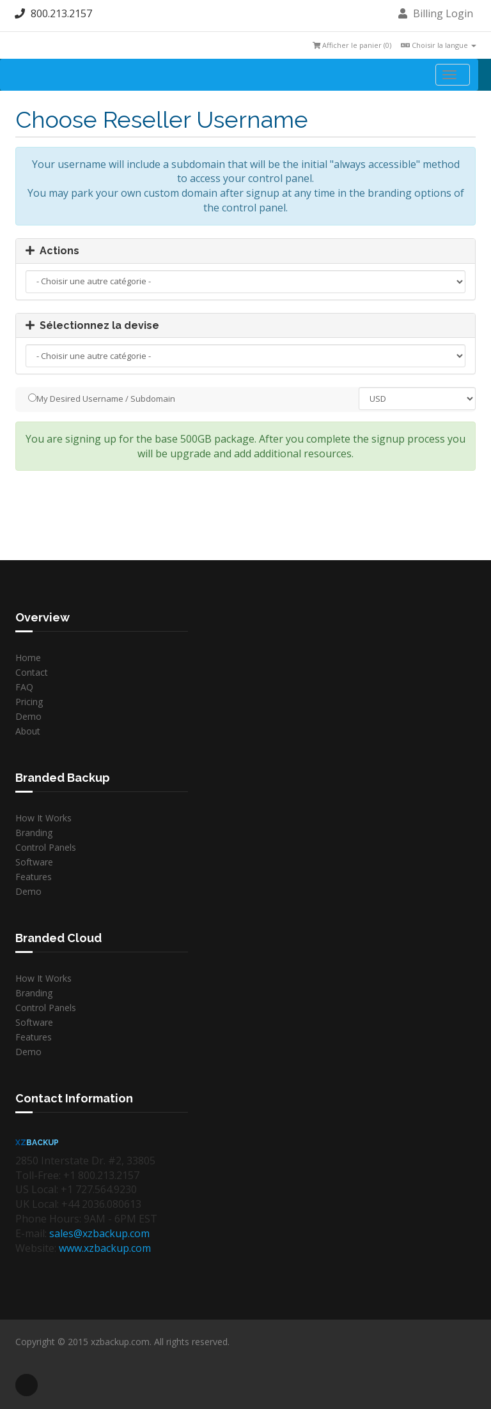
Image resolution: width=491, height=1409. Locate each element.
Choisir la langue (438, 45)
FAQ (24, 687)
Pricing (29, 702)
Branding (33, 832)
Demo (28, 716)
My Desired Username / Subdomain (101, 398)
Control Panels (45, 847)
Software (34, 862)
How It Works (43, 818)
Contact (31, 672)
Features (33, 877)
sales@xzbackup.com (99, 1233)
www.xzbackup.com (105, 1248)
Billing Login (435, 13)
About (27, 731)
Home (28, 657)
